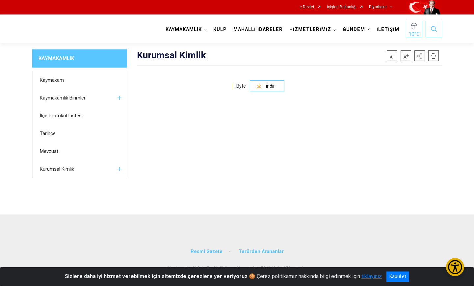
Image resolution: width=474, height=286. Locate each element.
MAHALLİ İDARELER (258, 29)
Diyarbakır (378, 7)
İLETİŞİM (388, 29)
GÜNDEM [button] (354, 29)
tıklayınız (371, 276)
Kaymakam (52, 80)
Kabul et (397, 276)
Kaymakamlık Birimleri (63, 98)
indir (266, 86)
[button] (419, 55)
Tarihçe (48, 133)
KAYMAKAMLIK (56, 58)
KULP (220, 29)
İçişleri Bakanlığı (341, 7)
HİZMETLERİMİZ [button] (310, 29)
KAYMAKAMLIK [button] (184, 29)
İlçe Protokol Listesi (61, 116)
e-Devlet (307, 7)
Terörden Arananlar (261, 251)
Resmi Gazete (207, 251)
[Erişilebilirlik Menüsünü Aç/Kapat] (455, 267)
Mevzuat (49, 151)
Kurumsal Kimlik (57, 169)
